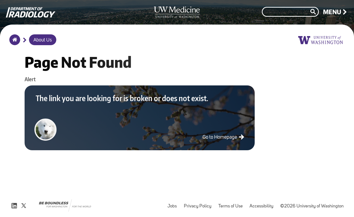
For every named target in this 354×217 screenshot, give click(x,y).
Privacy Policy (199, 204)
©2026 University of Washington (312, 206)
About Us (42, 40)
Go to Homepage (220, 137)
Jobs (173, 204)
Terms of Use (232, 204)
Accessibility (263, 204)
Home (13, 43)
